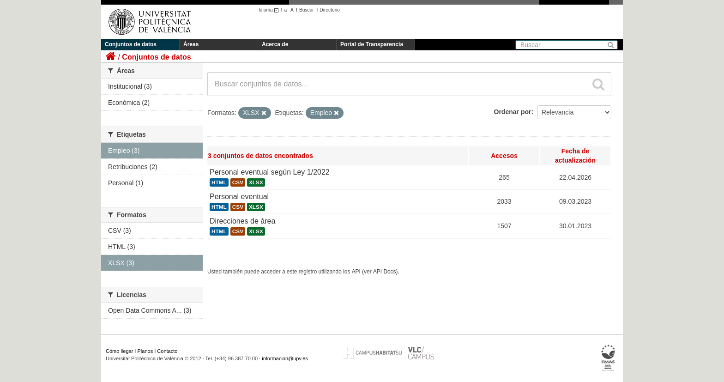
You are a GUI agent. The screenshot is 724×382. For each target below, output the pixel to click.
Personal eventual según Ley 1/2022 (270, 172)
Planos (145, 351)
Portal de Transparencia (371, 44)
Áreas (191, 44)
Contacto (167, 351)
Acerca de (275, 44)
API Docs (384, 271)
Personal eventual (239, 196)
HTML (219, 182)
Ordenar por (512, 111)
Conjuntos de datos (131, 44)
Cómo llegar (119, 351)
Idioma (270, 9)
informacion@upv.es (285, 358)
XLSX (256, 182)
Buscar (306, 9)
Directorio (330, 9)
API (356, 271)
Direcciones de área (242, 221)
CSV (237, 182)
